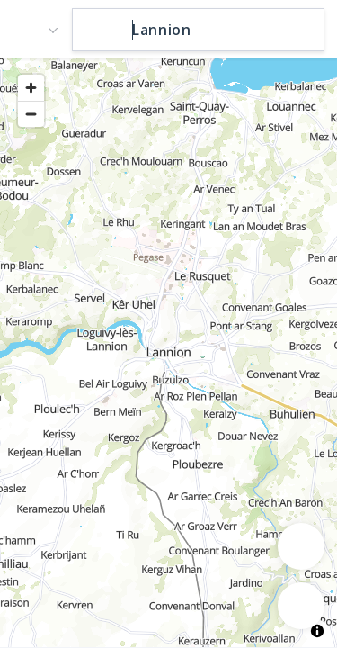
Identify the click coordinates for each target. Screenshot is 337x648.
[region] (168, 352)
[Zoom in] (31, 88)
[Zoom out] (31, 114)
